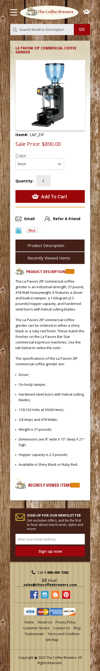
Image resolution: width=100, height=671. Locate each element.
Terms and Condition (63, 634)
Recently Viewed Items (48, 258)
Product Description (45, 245)
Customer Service (36, 628)
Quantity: (24, 180)
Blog (77, 628)
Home (29, 622)
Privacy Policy (65, 622)
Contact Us (61, 628)
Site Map (52, 640)
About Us (45, 622)
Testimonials (34, 634)
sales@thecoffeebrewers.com (50, 584)
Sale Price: (28, 144)
